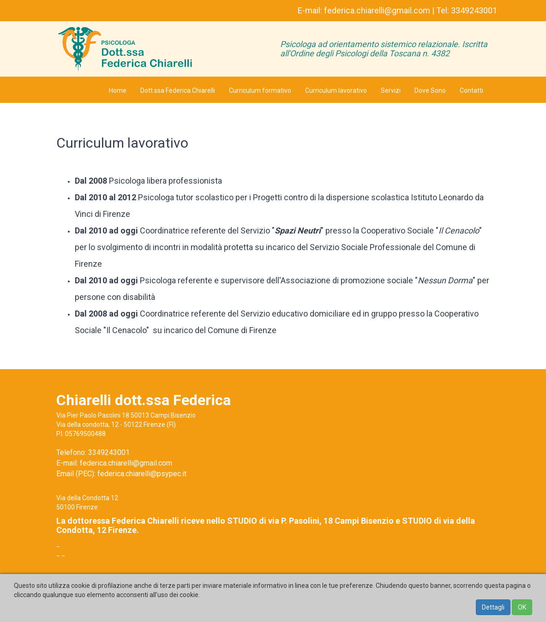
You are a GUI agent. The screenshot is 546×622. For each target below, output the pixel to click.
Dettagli (493, 607)
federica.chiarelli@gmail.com (377, 10)
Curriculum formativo (260, 90)
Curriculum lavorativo (336, 90)
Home (117, 90)
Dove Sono (430, 90)
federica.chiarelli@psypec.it (141, 473)
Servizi (391, 90)
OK (522, 607)
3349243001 (474, 10)
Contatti (471, 90)
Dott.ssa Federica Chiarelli (177, 90)
